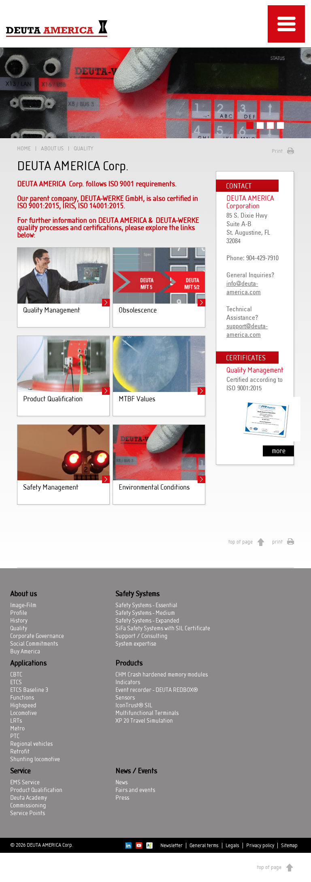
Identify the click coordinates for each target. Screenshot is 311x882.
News (121, 782)
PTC (14, 736)
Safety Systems (137, 594)
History (19, 621)
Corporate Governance (37, 636)
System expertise (135, 644)
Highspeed (23, 705)
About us (52, 149)
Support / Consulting (141, 636)
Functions (22, 698)
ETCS (16, 682)
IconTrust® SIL (133, 705)
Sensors (125, 698)
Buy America (25, 652)
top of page (240, 542)
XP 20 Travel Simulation (144, 721)
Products (129, 663)
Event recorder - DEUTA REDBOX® (156, 690)
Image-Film (23, 605)
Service (20, 771)
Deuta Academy (28, 798)
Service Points (27, 813)
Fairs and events (135, 790)
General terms (204, 845)
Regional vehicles (31, 744)
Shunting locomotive (35, 759)
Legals (232, 845)
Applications (28, 663)
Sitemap (289, 845)
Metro (17, 729)
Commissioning (28, 806)
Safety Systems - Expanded (147, 621)
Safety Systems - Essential (146, 605)
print (277, 542)
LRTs (16, 721)
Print (277, 151)
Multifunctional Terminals (147, 713)
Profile (18, 613)
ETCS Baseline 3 (29, 690)
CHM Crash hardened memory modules (161, 675)
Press (122, 798)
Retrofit (20, 752)
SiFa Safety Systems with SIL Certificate (162, 628)
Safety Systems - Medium (145, 613)
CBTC (16, 675)
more (278, 451)
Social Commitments (34, 644)
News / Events (136, 771)
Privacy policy (260, 845)
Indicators (127, 682)
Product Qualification (36, 790)
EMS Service (25, 782)
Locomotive (23, 713)
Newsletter (171, 845)
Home (24, 149)
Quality (18, 628)
